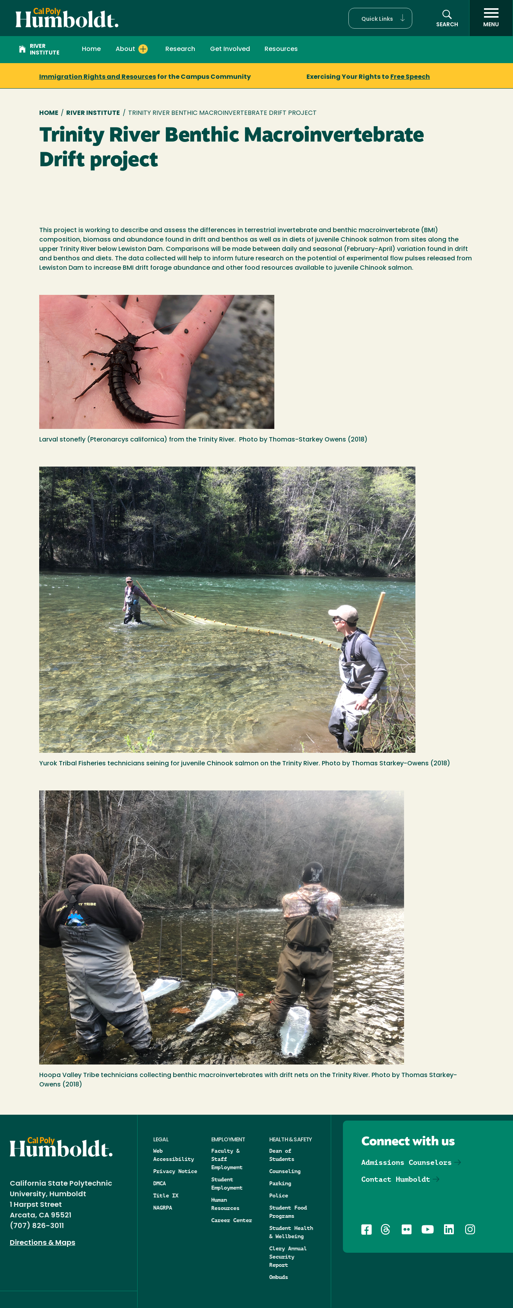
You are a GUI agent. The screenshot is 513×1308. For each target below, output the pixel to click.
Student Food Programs (288, 1211)
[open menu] (491, 18)
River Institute (39, 50)
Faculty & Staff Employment (227, 1159)
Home (91, 49)
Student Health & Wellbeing (291, 1232)
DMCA (159, 1183)
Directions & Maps (42, 1243)
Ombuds (278, 1277)
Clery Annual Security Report (288, 1256)
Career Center (231, 1220)
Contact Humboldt (395, 1179)
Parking (280, 1183)
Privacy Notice (175, 1171)
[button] (380, 18)
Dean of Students (281, 1155)
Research (180, 49)
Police (278, 1195)
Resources (281, 49)
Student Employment (227, 1183)
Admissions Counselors (406, 1162)
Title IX (165, 1195)
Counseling (285, 1171)
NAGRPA (162, 1207)
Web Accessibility (173, 1155)
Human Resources (225, 1204)
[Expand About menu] (143, 49)
